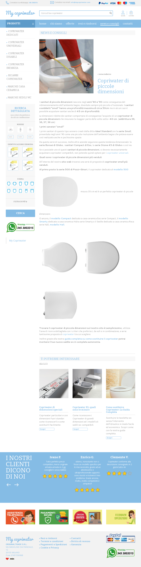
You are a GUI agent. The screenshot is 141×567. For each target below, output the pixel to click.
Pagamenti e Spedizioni (54, 544)
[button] (131, 14)
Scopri (43, 429)
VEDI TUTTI (43, 364)
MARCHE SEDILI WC (19, 97)
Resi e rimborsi (87, 23)
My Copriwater (17, 240)
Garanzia (76, 544)
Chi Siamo (56, 23)
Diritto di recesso (80, 541)
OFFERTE (70, 23)
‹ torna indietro (104, 74)
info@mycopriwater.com (80, 2)
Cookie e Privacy (50, 547)
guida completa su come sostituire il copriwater (91, 338)
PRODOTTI (20, 23)
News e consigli (109, 23)
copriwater (68, 334)
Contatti (128, 23)
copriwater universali (117, 152)
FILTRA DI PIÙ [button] (20, 202)
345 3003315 (33, 3)
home (42, 23)
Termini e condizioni (52, 541)
